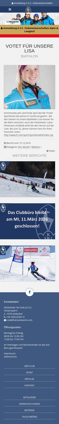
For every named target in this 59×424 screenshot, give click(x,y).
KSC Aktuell (23, 146)
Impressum (10, 353)
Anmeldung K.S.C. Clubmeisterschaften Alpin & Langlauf (32, 4)
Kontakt (29, 385)
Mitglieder (29, 397)
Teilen (50, 150)
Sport (29, 372)
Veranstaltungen (29, 403)
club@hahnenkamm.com (19, 320)
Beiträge (30, 410)
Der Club (29, 366)
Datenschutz (10, 356)
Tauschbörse (29, 416)
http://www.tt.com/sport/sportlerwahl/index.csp (28, 134)
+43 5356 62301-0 (15, 316)
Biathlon (35, 146)
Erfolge (29, 378)
